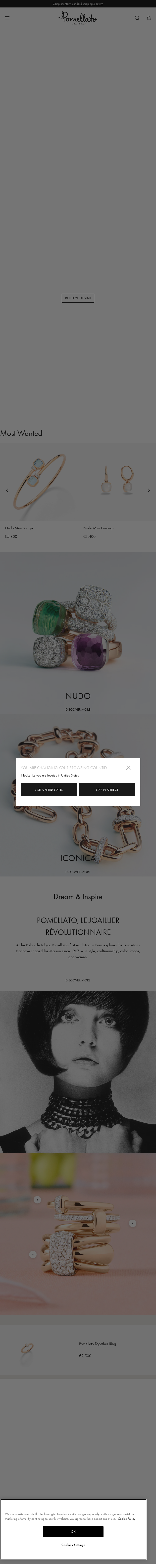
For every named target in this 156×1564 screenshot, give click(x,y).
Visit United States (49, 789)
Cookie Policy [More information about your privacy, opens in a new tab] (126, 1518)
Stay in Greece (107, 789)
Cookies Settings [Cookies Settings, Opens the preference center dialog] (73, 1545)
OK (73, 1532)
